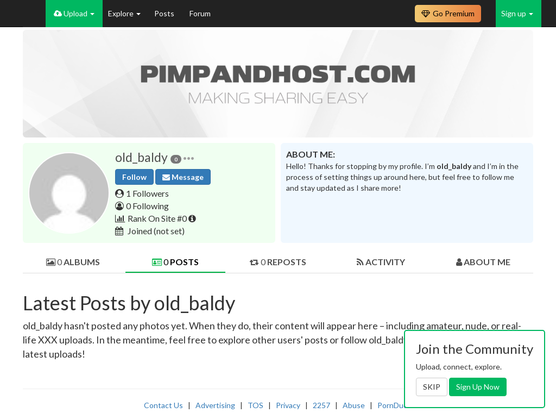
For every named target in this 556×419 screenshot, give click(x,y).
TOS (255, 405)
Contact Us (163, 405)
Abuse (354, 405)
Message (183, 177)
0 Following (147, 206)
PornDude (394, 405)
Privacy (288, 405)
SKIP (431, 386)
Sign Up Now (478, 386)
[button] (188, 157)
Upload (74, 13)
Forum (200, 13)
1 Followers (147, 193)
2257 (321, 405)
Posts (165, 13)
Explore (124, 13)
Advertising (215, 405)
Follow (134, 177)
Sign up (517, 13)
